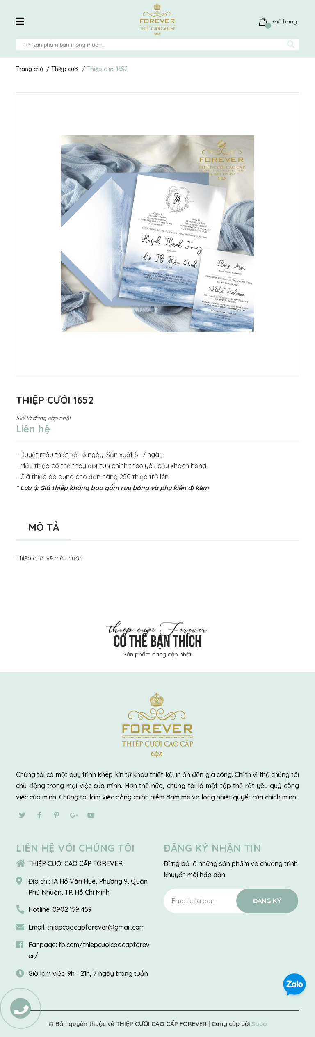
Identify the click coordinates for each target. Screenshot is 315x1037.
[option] (157, 233)
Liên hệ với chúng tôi (75, 848)
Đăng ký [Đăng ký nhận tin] (267, 901)
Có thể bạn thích (158, 639)
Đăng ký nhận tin (212, 848)
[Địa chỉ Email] (231, 901)
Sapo (259, 1024)
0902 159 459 (72, 909)
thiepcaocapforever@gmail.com (96, 927)
